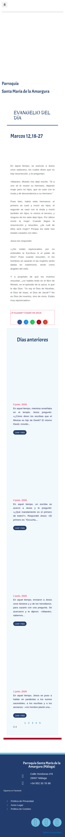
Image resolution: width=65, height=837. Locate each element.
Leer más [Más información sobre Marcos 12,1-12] (20, 715)
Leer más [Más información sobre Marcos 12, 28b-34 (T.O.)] (20, 528)
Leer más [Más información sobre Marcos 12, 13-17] (20, 623)
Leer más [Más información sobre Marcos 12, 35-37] (20, 432)
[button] (32, 12)
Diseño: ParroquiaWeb (52, 832)
